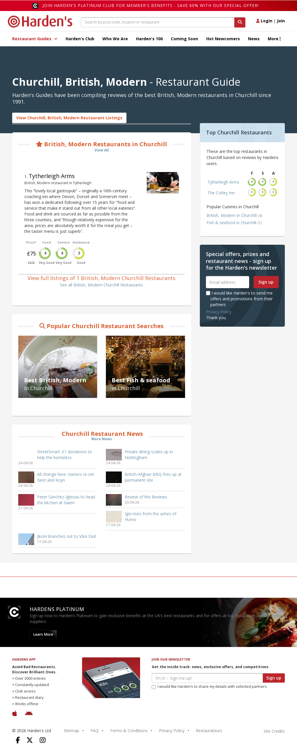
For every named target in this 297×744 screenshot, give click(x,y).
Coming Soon (184, 38)
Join (281, 20)
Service (63, 242)
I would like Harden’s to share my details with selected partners (209, 686)
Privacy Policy (218, 312)
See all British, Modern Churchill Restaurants (101, 285)
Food (46, 242)
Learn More (43, 634)
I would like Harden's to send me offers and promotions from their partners (239, 298)
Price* (31, 242)
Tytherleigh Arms (52, 176)
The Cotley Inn (221, 192)
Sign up (266, 282)
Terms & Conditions (129, 730)
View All (102, 150)
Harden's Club (80, 38)
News (254, 38)
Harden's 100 (149, 38)
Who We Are (115, 38)
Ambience (81, 242)
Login (264, 20)
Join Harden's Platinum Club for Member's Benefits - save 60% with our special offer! (151, 5)
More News (101, 438)
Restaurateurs (209, 730)
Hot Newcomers (223, 38)
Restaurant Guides (34, 38)
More (274, 38)
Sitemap (71, 730)
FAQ (94, 730)
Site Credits (274, 731)
